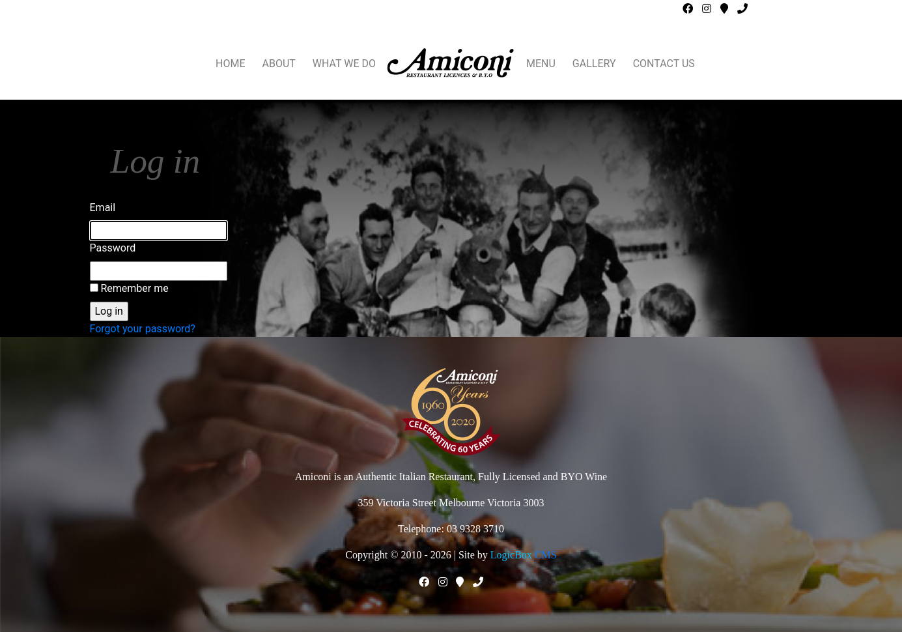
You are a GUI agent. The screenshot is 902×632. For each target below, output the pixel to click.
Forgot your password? (142, 329)
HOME (230, 63)
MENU (541, 63)
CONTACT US (664, 63)
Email (103, 207)
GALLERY (594, 63)
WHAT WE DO (344, 63)
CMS (546, 554)
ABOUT (279, 63)
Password (113, 248)
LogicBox (511, 554)
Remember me (134, 288)
